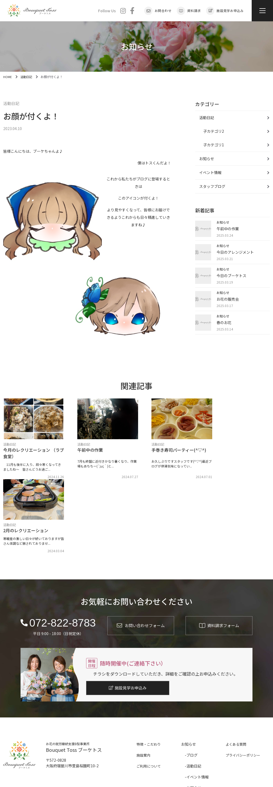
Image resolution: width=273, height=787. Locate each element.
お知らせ (206, 158)
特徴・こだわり (149, 668)
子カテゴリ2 (213, 131)
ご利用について (149, 690)
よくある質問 (237, 668)
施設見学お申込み (225, 11)
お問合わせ (158, 11)
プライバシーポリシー (244, 679)
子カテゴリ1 (213, 144)
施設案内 (143, 679)
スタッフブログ (212, 186)
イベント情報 (210, 172)
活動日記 (11, 103)
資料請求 (189, 11)
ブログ (192, 679)
